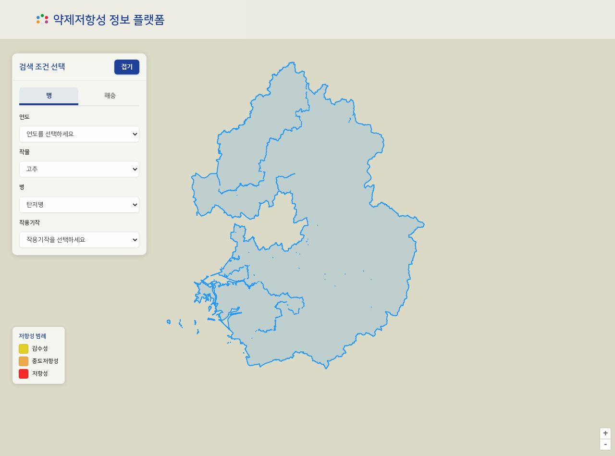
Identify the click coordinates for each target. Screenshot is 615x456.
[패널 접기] (126, 67)
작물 (24, 152)
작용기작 (29, 223)
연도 (24, 117)
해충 (110, 95)
